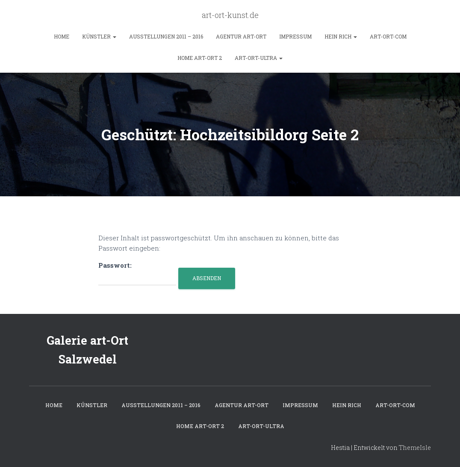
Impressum (295, 36)
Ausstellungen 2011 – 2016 (166, 36)
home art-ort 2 (199, 57)
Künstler (99, 36)
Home (61, 36)
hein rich (340, 36)
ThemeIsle (415, 447)
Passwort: (137, 273)
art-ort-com (388, 36)
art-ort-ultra (259, 57)
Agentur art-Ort (241, 36)
